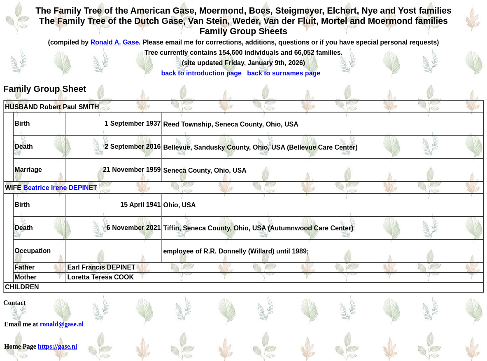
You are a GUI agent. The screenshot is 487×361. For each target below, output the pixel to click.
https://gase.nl (57, 346)
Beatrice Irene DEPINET (60, 188)
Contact (14, 302)
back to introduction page (201, 73)
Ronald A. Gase (115, 42)
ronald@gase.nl (62, 324)
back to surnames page (283, 73)
